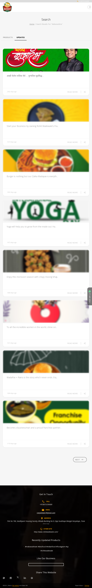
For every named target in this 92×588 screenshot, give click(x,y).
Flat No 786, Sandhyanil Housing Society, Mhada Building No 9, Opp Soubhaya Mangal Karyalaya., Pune (46, 521)
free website (15, 585)
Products (8, 37)
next (79, 459)
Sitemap (87, 585)
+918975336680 (46, 504)
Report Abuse (79, 585)
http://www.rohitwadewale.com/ (46, 532)
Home (31, 24)
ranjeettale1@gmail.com (46, 513)
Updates (21, 37)
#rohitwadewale (46, 551)
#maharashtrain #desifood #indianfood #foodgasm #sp (47, 546)
